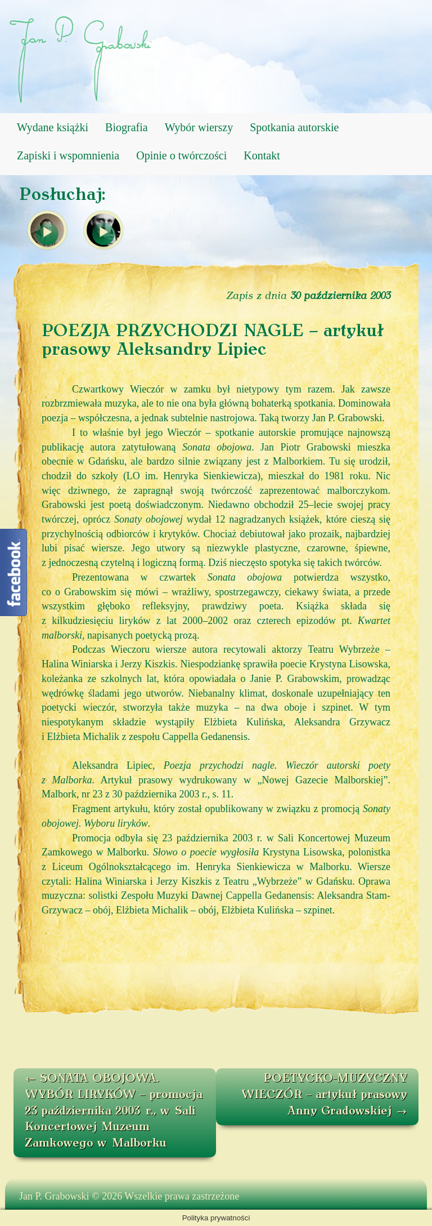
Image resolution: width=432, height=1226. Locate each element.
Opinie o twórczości (181, 155)
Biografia (126, 127)
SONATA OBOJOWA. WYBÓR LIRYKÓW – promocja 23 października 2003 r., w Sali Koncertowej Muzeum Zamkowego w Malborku (113, 1111)
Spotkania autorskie (294, 127)
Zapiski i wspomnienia (68, 155)
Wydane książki (52, 127)
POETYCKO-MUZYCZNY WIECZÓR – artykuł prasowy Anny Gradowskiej (324, 1095)
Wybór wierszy (199, 127)
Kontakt (262, 155)
